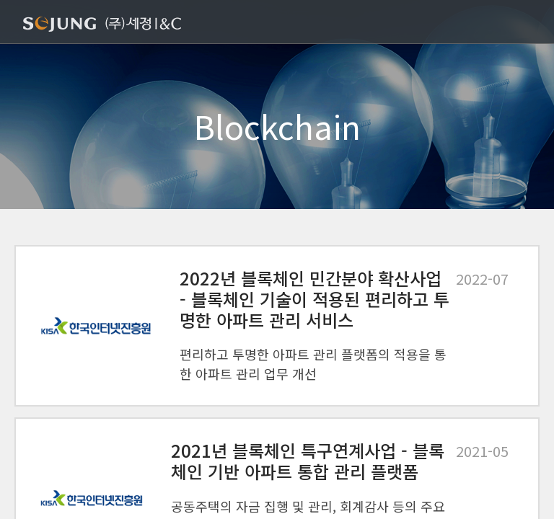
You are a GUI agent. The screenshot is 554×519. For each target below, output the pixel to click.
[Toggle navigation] (522, 23)
